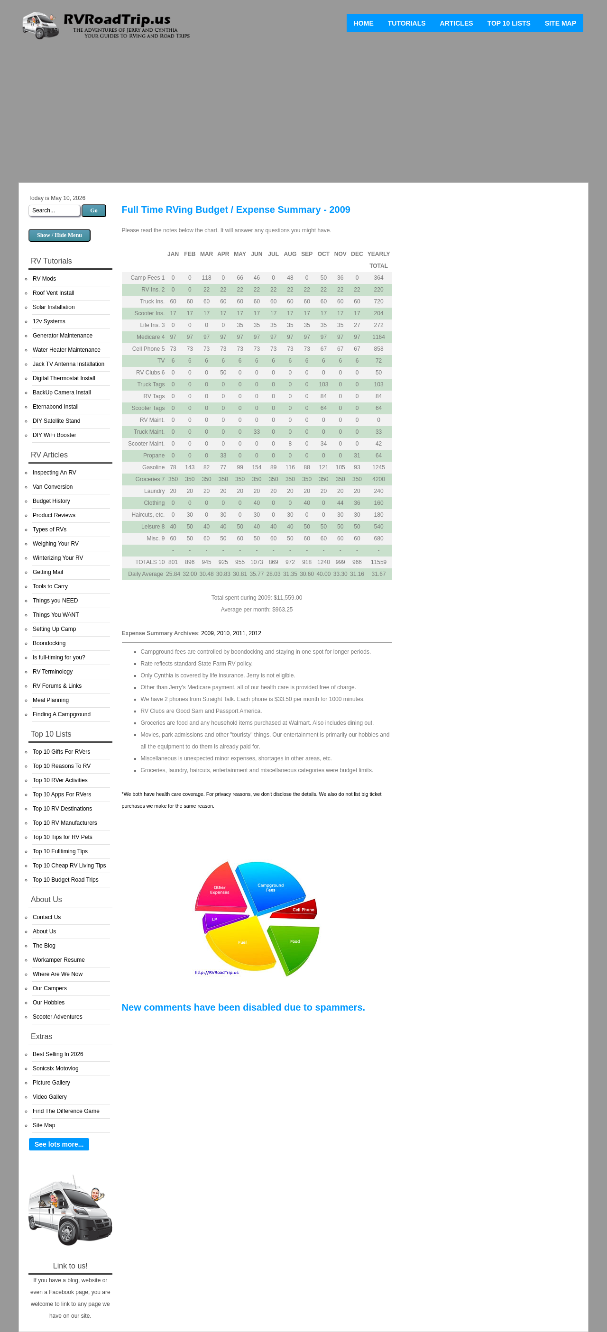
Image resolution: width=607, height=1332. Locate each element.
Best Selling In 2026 (58, 1054)
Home (364, 23)
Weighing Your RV (56, 543)
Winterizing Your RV (58, 558)
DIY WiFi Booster (54, 435)
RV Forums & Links (57, 686)
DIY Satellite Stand (57, 421)
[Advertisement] (303, 113)
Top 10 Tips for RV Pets (62, 837)
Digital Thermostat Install (64, 378)
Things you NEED (55, 600)
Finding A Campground (62, 714)
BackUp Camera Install (62, 392)
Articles (456, 23)
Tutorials (407, 23)
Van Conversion (53, 487)
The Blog (44, 945)
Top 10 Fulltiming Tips (60, 851)
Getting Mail (48, 572)
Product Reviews (54, 515)
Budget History (51, 501)
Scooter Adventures (58, 1016)
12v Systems (49, 321)
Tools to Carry (50, 586)
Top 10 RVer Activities (60, 780)
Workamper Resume (59, 960)
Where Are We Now (58, 974)
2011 (239, 633)
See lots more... (59, 1144)
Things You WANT (56, 614)
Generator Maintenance (62, 335)
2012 (254, 633)
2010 (223, 633)
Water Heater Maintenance (67, 350)
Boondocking (49, 643)
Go (93, 210)
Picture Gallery (51, 1082)
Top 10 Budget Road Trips (66, 879)
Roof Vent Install (53, 293)
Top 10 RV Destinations (62, 808)
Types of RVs (49, 529)
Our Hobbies (48, 1002)
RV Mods (44, 278)
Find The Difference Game (66, 1111)
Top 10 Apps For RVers (62, 794)
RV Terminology (53, 671)
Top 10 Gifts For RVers (61, 751)
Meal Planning (51, 700)
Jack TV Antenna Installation (68, 364)
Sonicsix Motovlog (56, 1068)
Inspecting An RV (54, 472)
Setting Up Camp (54, 629)
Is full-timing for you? (59, 657)
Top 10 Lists (509, 23)
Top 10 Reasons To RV (62, 766)
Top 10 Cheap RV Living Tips (69, 865)
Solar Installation (54, 307)
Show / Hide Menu (59, 235)
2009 (207, 633)
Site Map (560, 23)
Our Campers (50, 988)
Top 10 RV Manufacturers (65, 823)
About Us (44, 931)
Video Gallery (50, 1097)
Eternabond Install (56, 406)
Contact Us (47, 917)
